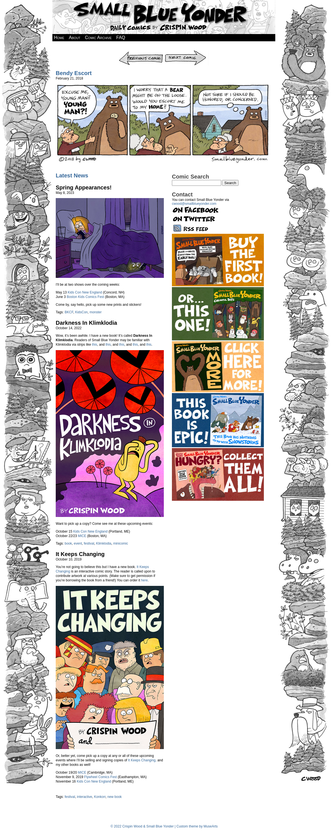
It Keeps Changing (80, 554)
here (144, 580)
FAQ (120, 37)
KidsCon (81, 312)
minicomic (120, 543)
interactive (84, 797)
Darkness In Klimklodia (86, 323)
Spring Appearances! (83, 187)
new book (114, 797)
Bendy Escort (74, 73)
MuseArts (211, 826)
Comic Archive (98, 37)
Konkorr (99, 797)
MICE (82, 536)
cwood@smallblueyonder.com (194, 204)
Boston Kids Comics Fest (85, 297)
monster (95, 312)
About (74, 37)
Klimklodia (103, 543)
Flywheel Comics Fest (100, 777)
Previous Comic (141, 52)
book (68, 543)
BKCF (69, 312)
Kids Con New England (85, 292)
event (78, 543)
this (94, 344)
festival (89, 543)
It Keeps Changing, (142, 760)
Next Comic (186, 52)
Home (59, 37)
